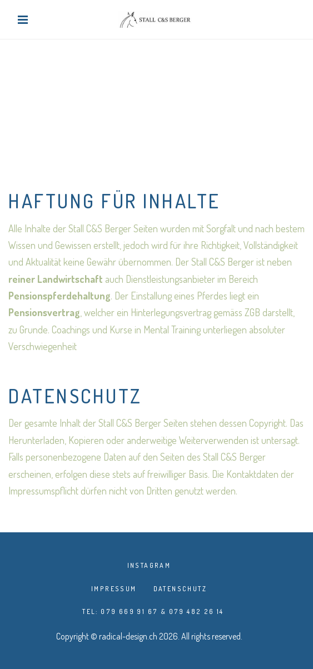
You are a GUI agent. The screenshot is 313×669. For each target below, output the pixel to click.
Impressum (114, 589)
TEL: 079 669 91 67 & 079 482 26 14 (153, 611)
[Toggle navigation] (25, 19)
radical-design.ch (128, 636)
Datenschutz (180, 589)
